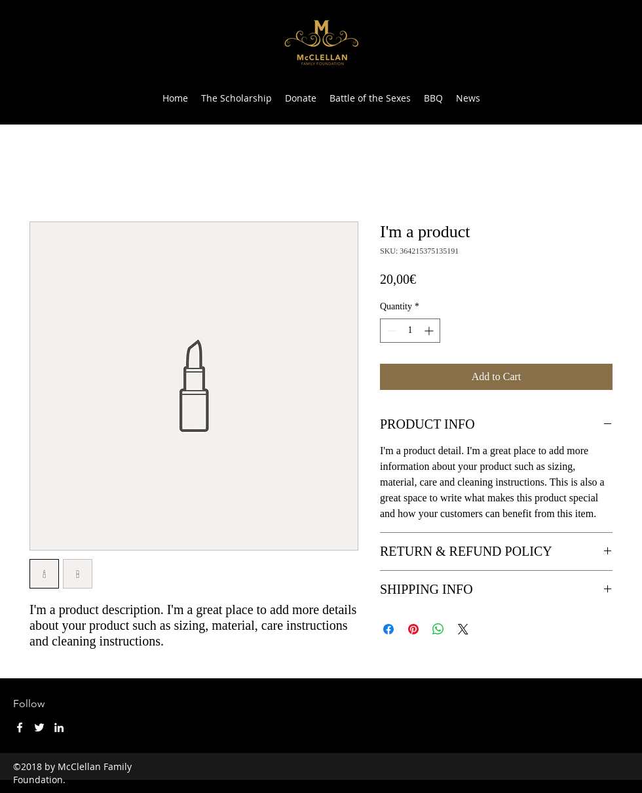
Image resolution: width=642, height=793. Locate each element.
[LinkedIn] (59, 727)
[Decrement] (390, 330)
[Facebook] (19, 727)
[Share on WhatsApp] (438, 629)
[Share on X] (463, 629)
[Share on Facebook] (388, 629)
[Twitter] (39, 727)
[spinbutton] (410, 330)
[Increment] (430, 330)
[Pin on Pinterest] (413, 629)
